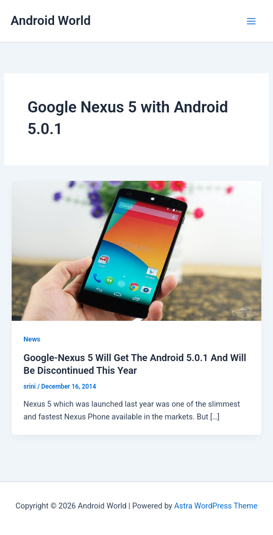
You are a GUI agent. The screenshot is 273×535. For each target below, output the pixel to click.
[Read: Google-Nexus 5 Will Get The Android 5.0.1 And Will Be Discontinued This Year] (136, 250)
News (31, 339)
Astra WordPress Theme (216, 506)
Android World (51, 20)
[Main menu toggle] (251, 21)
